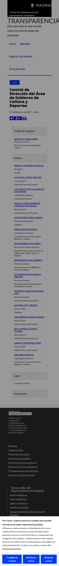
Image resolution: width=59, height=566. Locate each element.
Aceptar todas (48, 559)
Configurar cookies (12, 559)
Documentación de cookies (11, 549)
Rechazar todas (31, 559)
